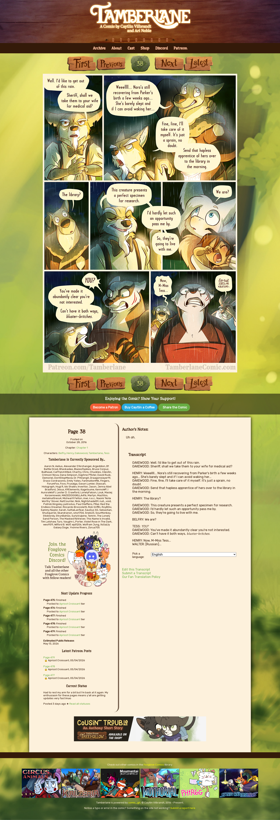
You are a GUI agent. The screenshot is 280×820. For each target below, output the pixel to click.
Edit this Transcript (136, 569)
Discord (161, 48)
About (116, 48)
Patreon (180, 48)
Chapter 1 (82, 447)
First (81, 63)
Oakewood (81, 452)
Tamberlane (96, 452)
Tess (106, 452)
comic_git (134, 802)
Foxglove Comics (154, 764)
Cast (131, 48)
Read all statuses (79, 703)
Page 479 (49, 657)
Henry (70, 452)
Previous (110, 63)
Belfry (62, 452)
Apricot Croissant (69, 603)
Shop (145, 48)
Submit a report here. (183, 807)
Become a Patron (105, 407)
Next (169, 63)
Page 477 (49, 674)
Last (198, 63)
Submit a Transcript (136, 573)
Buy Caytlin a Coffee (140, 407)
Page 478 (49, 666)
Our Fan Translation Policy (141, 576)
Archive (99, 48)
